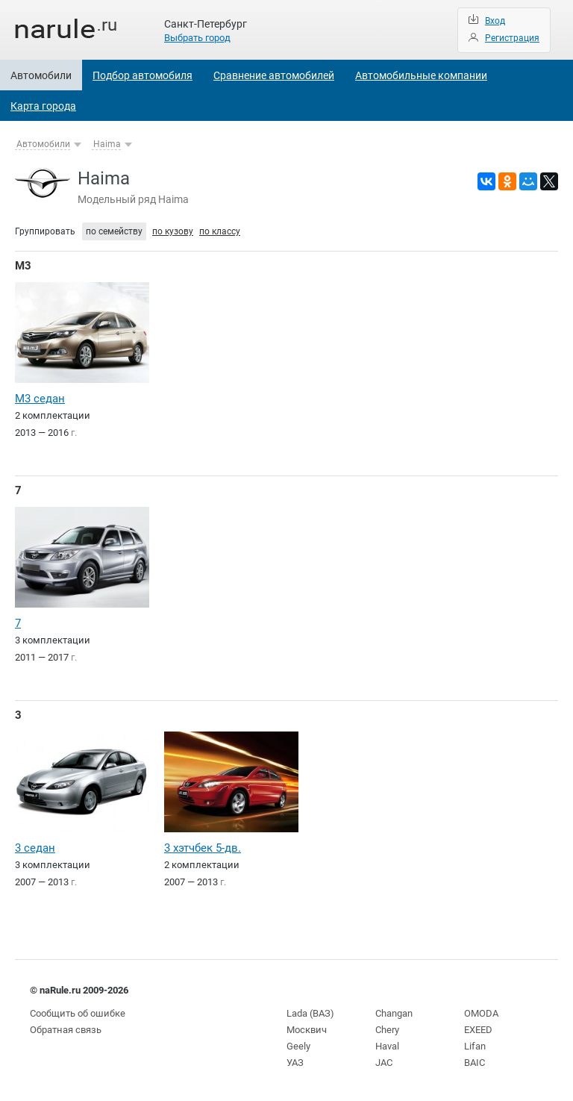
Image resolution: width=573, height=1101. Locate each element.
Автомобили (41, 75)
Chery (387, 1029)
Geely (298, 1046)
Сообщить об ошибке (77, 1013)
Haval (387, 1046)
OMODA (481, 1013)
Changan (394, 1013)
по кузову (172, 231)
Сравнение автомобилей (273, 75)
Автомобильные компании (421, 75)
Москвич (306, 1029)
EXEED (478, 1029)
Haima (107, 144)
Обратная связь (65, 1029)
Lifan (475, 1046)
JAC (383, 1062)
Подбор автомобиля (142, 75)
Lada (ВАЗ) (310, 1013)
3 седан (35, 848)
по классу (219, 231)
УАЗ (295, 1062)
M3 (23, 265)
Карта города (43, 106)
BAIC (474, 1062)
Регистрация (512, 38)
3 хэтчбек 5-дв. (202, 848)
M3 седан (40, 398)
